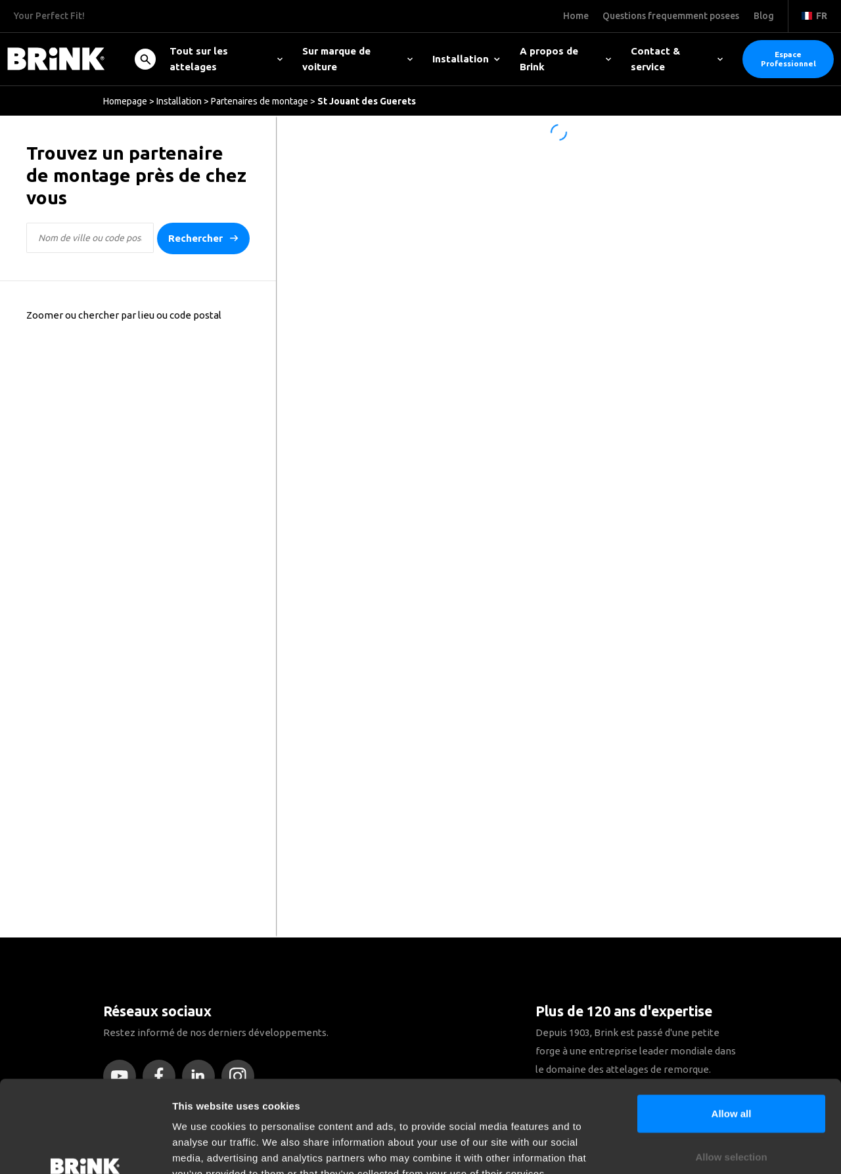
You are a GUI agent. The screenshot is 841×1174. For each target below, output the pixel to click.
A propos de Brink (566, 58)
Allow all (732, 1034)
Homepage (125, 101)
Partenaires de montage (259, 101)
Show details (689, 1148)
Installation (466, 58)
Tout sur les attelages (226, 58)
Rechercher (203, 238)
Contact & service (677, 58)
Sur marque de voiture (357, 58)
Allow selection (731, 1077)
